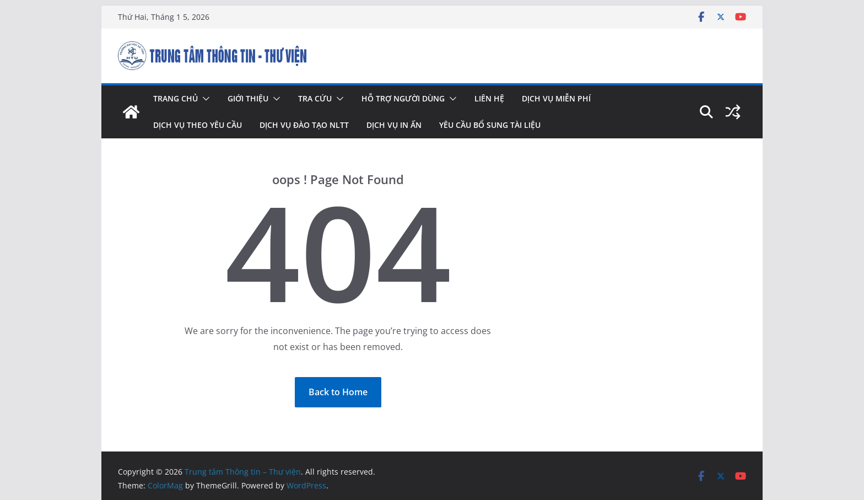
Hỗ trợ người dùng (403, 98)
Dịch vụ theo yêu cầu (197, 125)
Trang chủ (175, 98)
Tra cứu (315, 98)
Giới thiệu (248, 98)
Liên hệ (489, 98)
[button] (204, 98)
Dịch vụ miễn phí (556, 98)
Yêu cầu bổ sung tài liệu (490, 125)
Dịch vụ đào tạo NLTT (304, 125)
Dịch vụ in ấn (394, 125)
